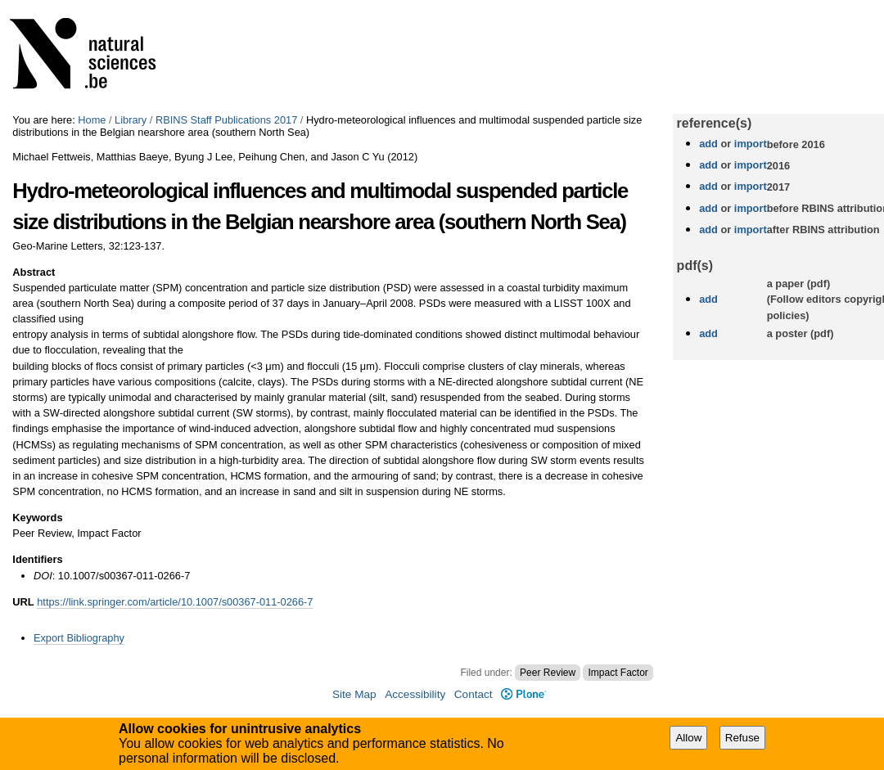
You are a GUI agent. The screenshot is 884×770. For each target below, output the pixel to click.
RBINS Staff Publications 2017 (226, 120)
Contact (473, 694)
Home (92, 120)
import (748, 143)
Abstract (33, 272)
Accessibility (415, 694)
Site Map (354, 694)
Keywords (37, 517)
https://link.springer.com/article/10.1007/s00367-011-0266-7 (175, 602)
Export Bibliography (79, 638)
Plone (523, 694)
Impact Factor (617, 672)
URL (23, 602)
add (708, 143)
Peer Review (547, 672)
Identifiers (37, 559)
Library (131, 120)
